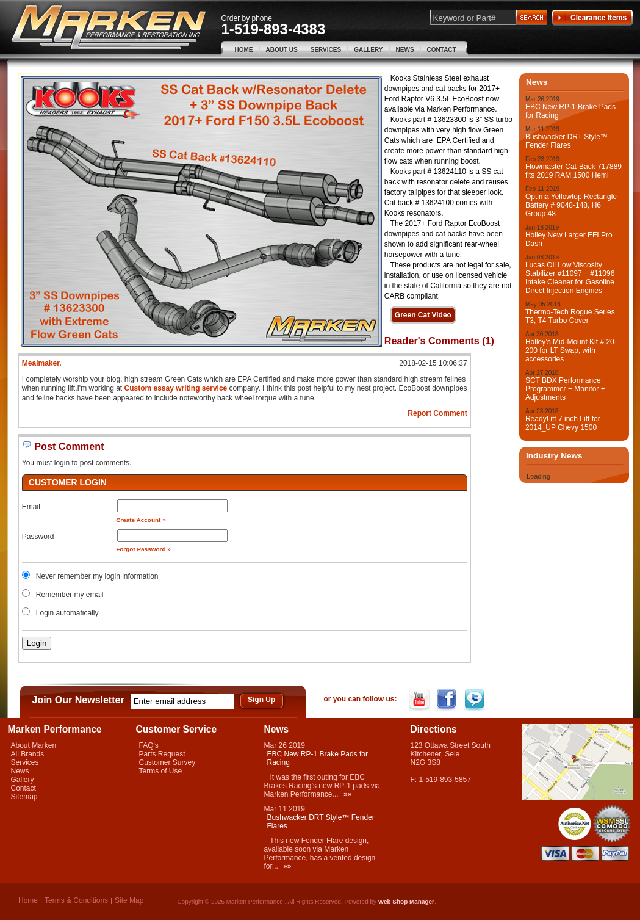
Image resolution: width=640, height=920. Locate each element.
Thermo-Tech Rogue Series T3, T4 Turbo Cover (570, 316)
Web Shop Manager (406, 901)
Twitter (475, 700)
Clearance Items (592, 18)
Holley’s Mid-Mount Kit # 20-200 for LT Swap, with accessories (571, 350)
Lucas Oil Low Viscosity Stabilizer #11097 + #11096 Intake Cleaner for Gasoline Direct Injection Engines (569, 278)
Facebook (448, 700)
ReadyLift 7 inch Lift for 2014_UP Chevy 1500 (562, 423)
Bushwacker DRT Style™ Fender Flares (566, 141)
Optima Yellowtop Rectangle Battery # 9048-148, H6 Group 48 (571, 205)
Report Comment (437, 413)
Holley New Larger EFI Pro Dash (569, 239)
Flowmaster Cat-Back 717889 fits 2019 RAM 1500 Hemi (573, 170)
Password (38, 536)
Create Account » (141, 519)
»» (347, 794)
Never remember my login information (97, 576)
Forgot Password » (143, 549)
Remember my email (70, 594)
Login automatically (68, 613)
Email (31, 506)
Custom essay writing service (176, 388)
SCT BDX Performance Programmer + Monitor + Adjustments (565, 389)
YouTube (420, 700)
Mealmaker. (42, 363)
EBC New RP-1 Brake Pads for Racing (570, 111)
